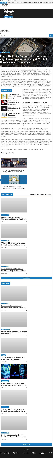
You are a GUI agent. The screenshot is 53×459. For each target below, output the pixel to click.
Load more (26, 278)
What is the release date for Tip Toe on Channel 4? (14, 332)
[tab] (34, 194)
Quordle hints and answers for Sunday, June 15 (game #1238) (14, 95)
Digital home (5, 38)
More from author (45, 194)
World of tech (6, 329)
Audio (3, 355)
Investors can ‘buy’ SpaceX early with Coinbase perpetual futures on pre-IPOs (13, 384)
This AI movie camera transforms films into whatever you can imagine (14, 108)
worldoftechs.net (5, 4)
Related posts (34, 194)
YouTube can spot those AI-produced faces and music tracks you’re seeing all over (14, 101)
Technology (5, 381)
